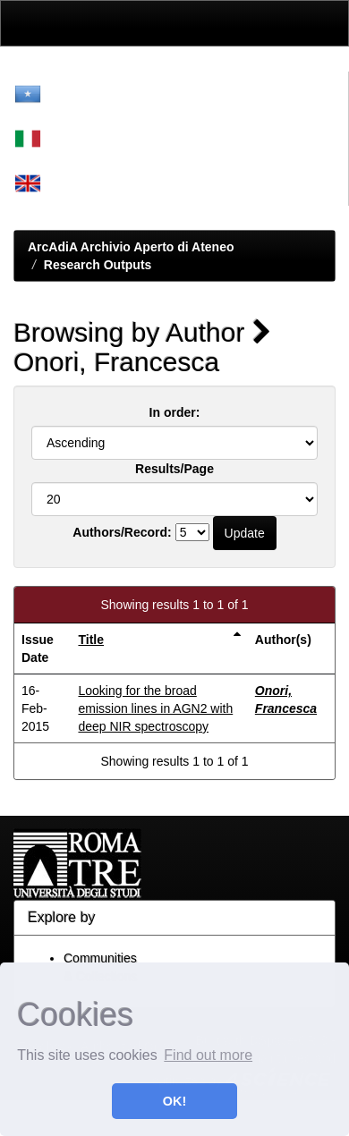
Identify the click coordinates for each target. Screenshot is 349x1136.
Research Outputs (98, 265)
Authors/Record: (121, 532)
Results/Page (174, 469)
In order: (174, 412)
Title (91, 639)
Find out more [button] (208, 1055)
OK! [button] (174, 1101)
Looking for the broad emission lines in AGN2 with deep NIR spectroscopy (155, 708)
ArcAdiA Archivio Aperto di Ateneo (131, 247)
